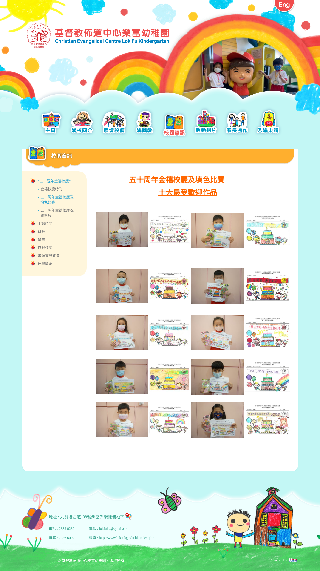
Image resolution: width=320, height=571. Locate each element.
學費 (41, 240)
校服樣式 (45, 248)
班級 (41, 232)
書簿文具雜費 (49, 256)
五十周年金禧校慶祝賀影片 (57, 213)
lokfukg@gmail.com (114, 529)
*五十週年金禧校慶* (54, 181)
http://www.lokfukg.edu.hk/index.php (126, 538)
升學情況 (45, 264)
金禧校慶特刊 (51, 189)
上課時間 (45, 224)
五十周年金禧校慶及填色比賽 (57, 199)
